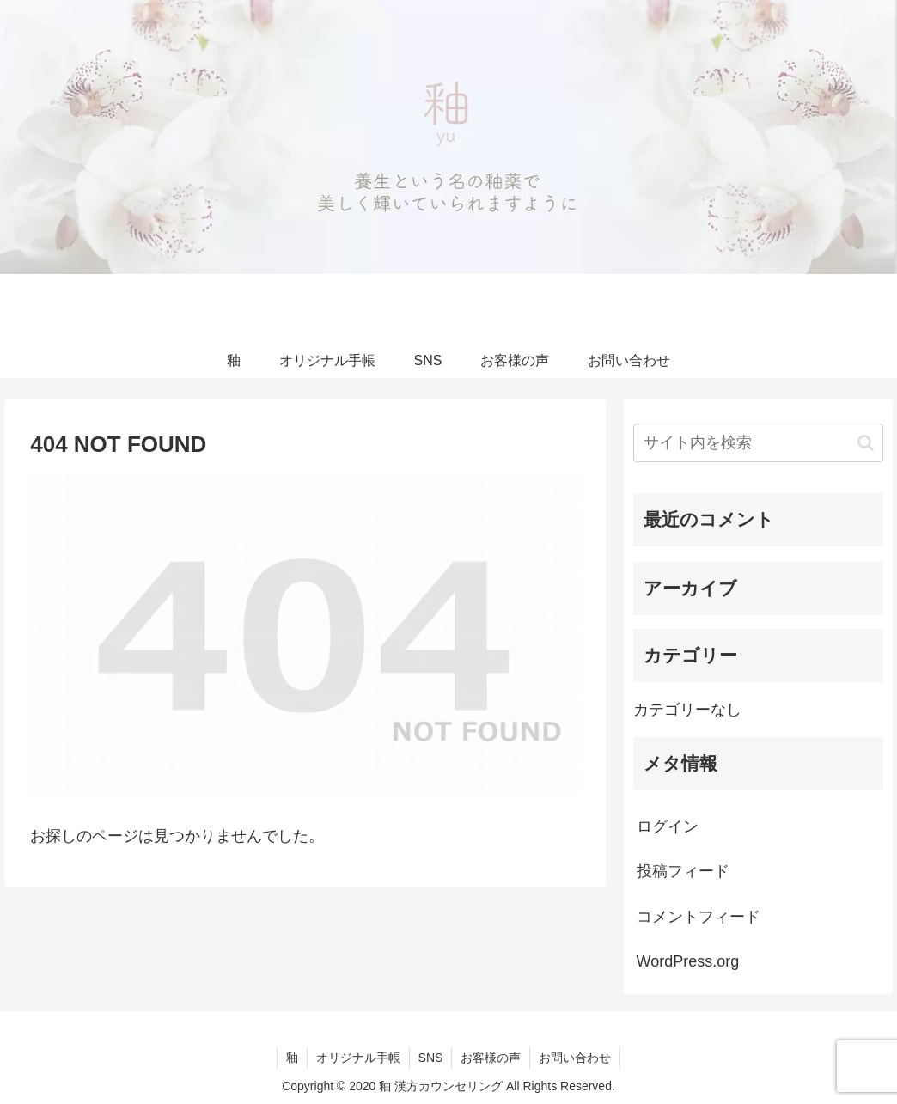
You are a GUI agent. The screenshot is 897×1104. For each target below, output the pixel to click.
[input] (758, 443)
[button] (866, 443)
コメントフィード (698, 916)
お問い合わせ (575, 1057)
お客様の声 (491, 1057)
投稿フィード (683, 871)
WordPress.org (688, 961)
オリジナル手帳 (358, 1057)
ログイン (668, 826)
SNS (430, 1057)
